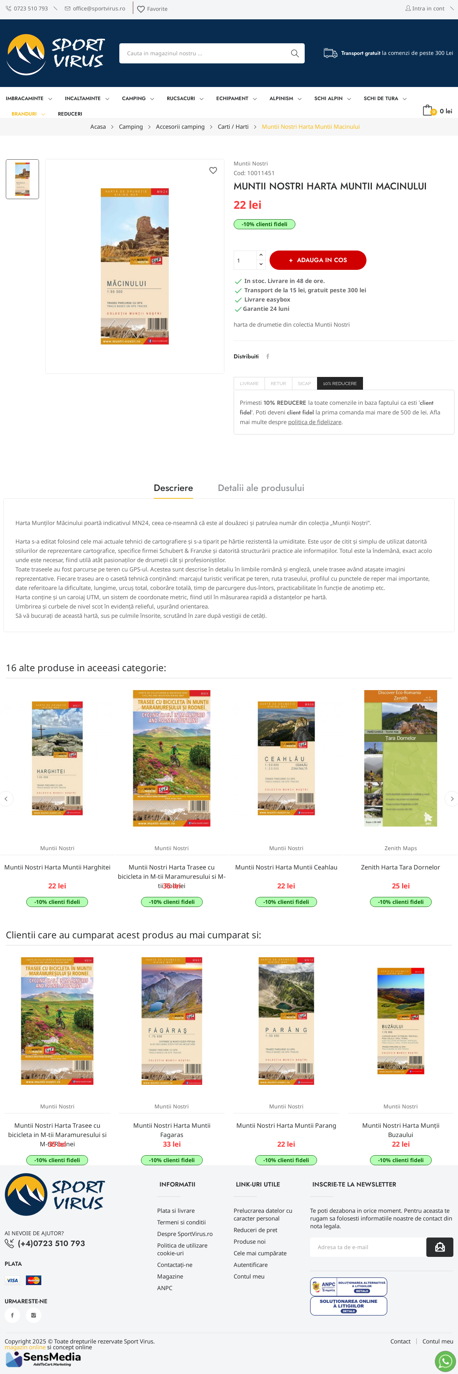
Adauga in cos (321, 260)
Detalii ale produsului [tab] (261, 488)
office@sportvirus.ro (95, 8)
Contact (400, 1341)
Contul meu (249, 1276)
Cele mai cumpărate (260, 1253)
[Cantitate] (245, 260)
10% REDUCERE (340, 383)
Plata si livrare (176, 1210)
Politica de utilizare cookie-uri (182, 1249)
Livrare (249, 383)
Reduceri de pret (255, 1230)
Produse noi (250, 1241)
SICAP (304, 383)
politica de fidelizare (314, 422)
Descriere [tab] (173, 488)
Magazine (170, 1276)
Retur (278, 383)
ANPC (164, 1288)
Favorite (152, 8)
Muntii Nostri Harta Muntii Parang (286, 1125)
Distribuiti (268, 356)
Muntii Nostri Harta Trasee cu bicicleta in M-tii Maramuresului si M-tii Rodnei (172, 876)
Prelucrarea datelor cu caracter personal (263, 1214)
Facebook (12, 1315)
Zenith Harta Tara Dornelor (400, 867)
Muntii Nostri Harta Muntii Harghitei (57, 867)
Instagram (33, 1315)
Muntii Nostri (251, 163)
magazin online (25, 1347)
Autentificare (251, 1264)
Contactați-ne (174, 1264)
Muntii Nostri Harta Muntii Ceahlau (286, 867)
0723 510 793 (27, 8)
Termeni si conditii (181, 1222)
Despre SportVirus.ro (185, 1234)
